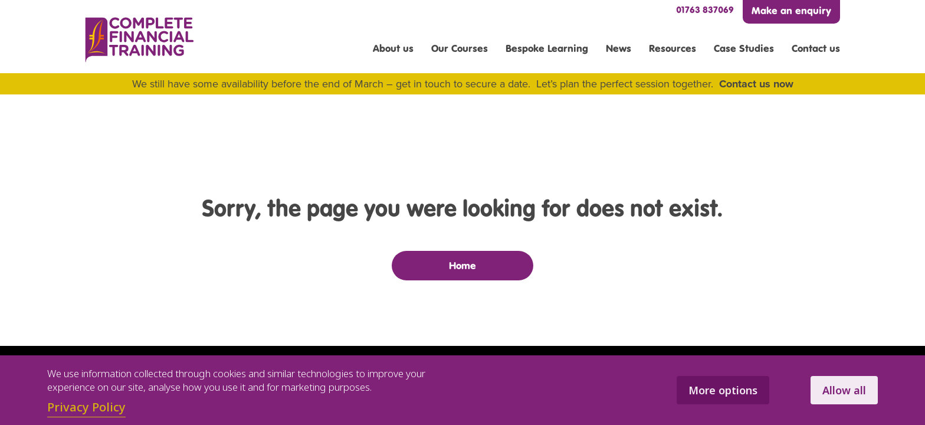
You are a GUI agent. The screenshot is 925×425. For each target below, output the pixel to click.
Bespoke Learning (547, 48)
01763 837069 (705, 9)
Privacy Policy (86, 407)
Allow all (844, 390)
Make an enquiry (791, 10)
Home (462, 265)
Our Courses (459, 48)
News (618, 48)
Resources (672, 48)
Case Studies (744, 48)
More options (722, 390)
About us (393, 48)
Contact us (816, 48)
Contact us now (756, 83)
